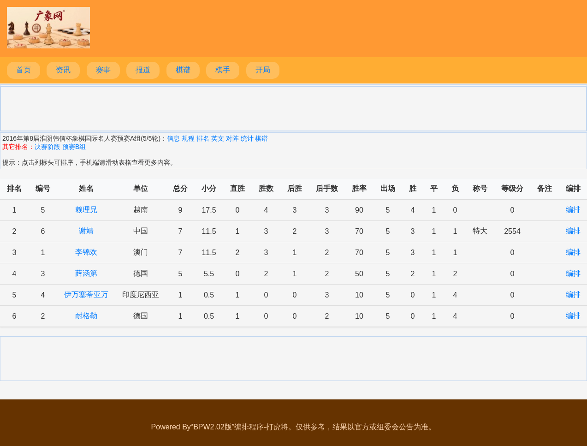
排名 (202, 138)
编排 (573, 210)
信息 (173, 138)
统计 (247, 138)
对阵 (232, 138)
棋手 (222, 70)
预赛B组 (74, 146)
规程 (188, 138)
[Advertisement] (293, 108)
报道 (143, 70)
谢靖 (86, 231)
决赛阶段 (47, 146)
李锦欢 (86, 252)
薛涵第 (86, 273)
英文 (217, 138)
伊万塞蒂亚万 (86, 294)
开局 (262, 70)
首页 (23, 70)
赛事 (103, 70)
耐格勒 (86, 316)
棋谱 (183, 70)
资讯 (63, 70)
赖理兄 (86, 210)
